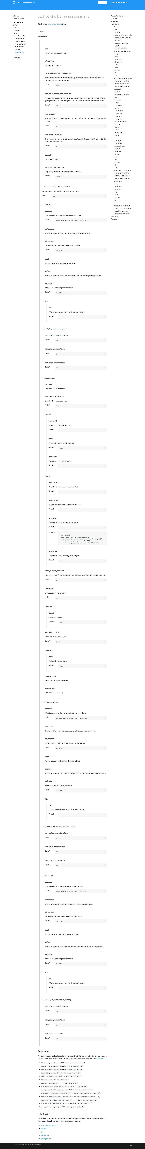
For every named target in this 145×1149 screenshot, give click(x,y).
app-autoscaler (18, 22)
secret (117, 46)
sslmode (117, 70)
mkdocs (30, 1144)
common (44, 1128)
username (119, 105)
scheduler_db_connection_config (123, 205)
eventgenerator (20, 36)
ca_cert (117, 92)
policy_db (117, 54)
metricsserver (19, 47)
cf (114, 27)
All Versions (16, 25)
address (117, 56)
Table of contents (117, 16)
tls (115, 73)
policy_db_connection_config (123, 78)
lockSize (117, 124)
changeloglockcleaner (48, 1125)
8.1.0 (14, 28)
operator (18, 49)
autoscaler (115, 24)
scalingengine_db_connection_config (123, 170)
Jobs (15, 33)
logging (117, 127)
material (38, 1144)
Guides (31, 7)
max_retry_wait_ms (121, 43)
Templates (114, 216)
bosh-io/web (23, 1144)
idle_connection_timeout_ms (123, 35)
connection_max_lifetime (123, 81)
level (117, 130)
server (117, 135)
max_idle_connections (122, 83)
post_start (119, 111)
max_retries (119, 40)
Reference (39, 7)
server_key (118, 143)
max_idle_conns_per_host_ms (123, 38)
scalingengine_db (119, 146)
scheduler (18, 55)
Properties (114, 21)
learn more (101, 1059)
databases (118, 59)
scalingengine (19, 52)
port (116, 65)
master (59, 24)
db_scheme (118, 62)
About (15, 7)
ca (117, 75)
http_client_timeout (121, 121)
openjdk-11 (45, 1135)
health (117, 97)
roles (116, 67)
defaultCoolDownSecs (122, 94)
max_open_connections (122, 86)
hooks (117, 108)
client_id (117, 32)
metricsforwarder (20, 41)
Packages (17, 57)
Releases (57, 7)
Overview (17, 30)
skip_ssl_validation (121, 48)
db (42, 1132)
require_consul (119, 132)
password (119, 100)
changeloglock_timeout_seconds (123, 51)
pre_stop (119, 119)
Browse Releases (18, 19)
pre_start (119, 116)
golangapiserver (20, 38)
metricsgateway (20, 44)
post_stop (119, 113)
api (116, 29)
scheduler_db (118, 181)
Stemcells (48, 7)
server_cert (118, 140)
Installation (22, 7)
